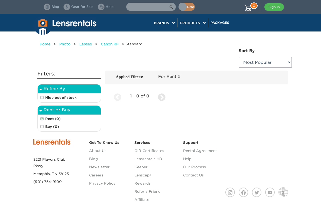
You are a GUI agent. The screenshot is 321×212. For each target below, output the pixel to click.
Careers (96, 175)
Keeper (141, 167)
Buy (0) (52, 127)
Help (187, 159)
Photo (64, 44)
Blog (93, 159)
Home (45, 44)
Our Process (194, 167)
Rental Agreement (200, 151)
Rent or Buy (57, 109)
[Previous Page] (117, 96)
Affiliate (141, 200)
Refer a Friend (147, 191)
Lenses (85, 44)
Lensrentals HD (148, 159)
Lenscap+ (143, 175)
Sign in (274, 7)
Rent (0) (53, 119)
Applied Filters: (129, 77)
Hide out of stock (61, 98)
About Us (97, 151)
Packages (219, 23)
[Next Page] (161, 96)
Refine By (54, 88)
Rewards (142, 183)
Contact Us (193, 175)
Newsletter (99, 167)
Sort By (247, 50)
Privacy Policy (102, 183)
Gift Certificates (149, 151)
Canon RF (110, 44)
